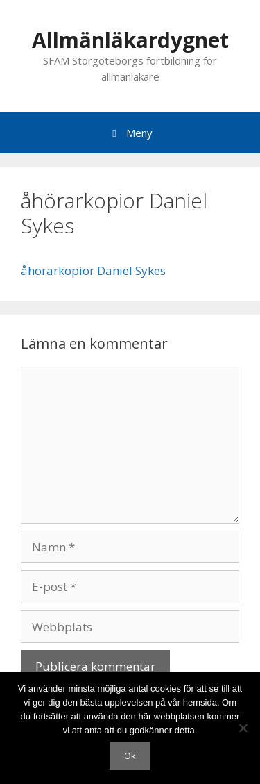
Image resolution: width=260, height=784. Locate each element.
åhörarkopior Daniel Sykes (93, 270)
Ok (130, 755)
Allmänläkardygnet (130, 40)
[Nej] (243, 728)
